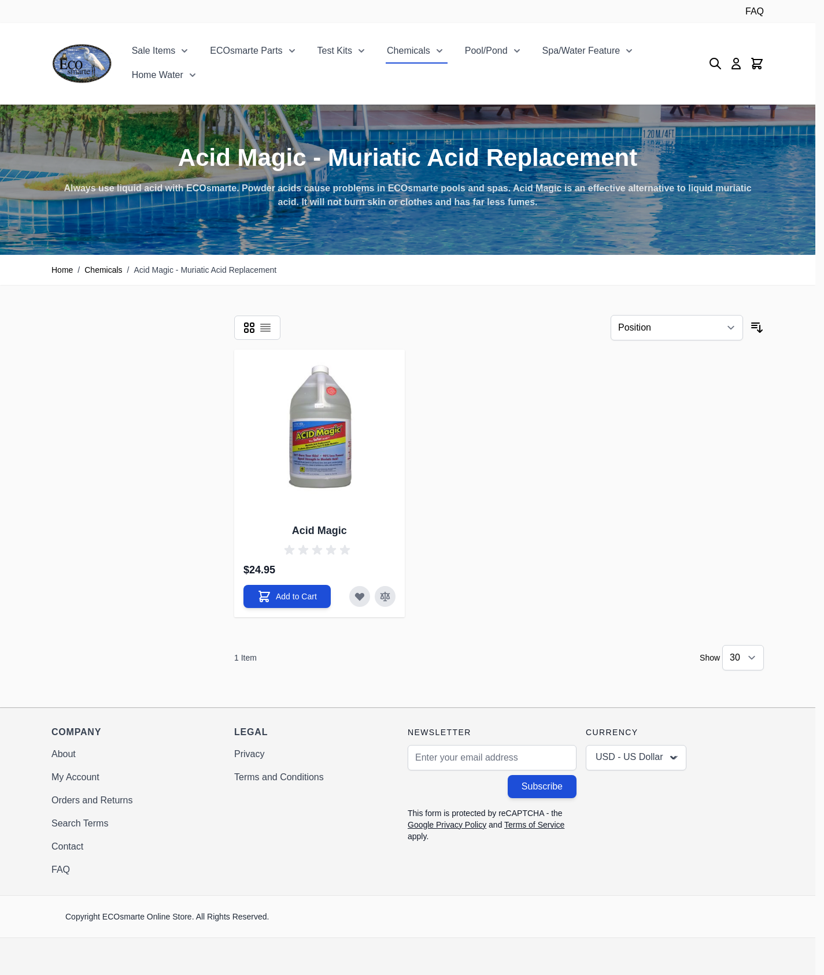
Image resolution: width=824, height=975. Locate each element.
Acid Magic (319, 530)
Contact (67, 846)
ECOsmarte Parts (246, 50)
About (63, 754)
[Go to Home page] (81, 63)
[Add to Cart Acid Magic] (287, 596)
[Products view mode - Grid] (249, 328)
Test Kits (334, 50)
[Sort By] (677, 327)
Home (62, 270)
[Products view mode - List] (265, 328)
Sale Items (154, 50)
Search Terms (79, 823)
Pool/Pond (486, 50)
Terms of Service (534, 824)
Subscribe (542, 786)
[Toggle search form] (715, 63)
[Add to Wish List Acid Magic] (359, 596)
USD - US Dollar (637, 757)
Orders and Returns (92, 800)
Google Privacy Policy (447, 824)
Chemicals (408, 50)
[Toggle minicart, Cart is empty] (757, 63)
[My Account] (736, 63)
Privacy (249, 754)
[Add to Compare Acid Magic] (385, 596)
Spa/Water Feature (581, 50)
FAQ (754, 11)
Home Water (157, 75)
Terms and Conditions (279, 777)
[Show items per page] (743, 657)
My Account (75, 777)
